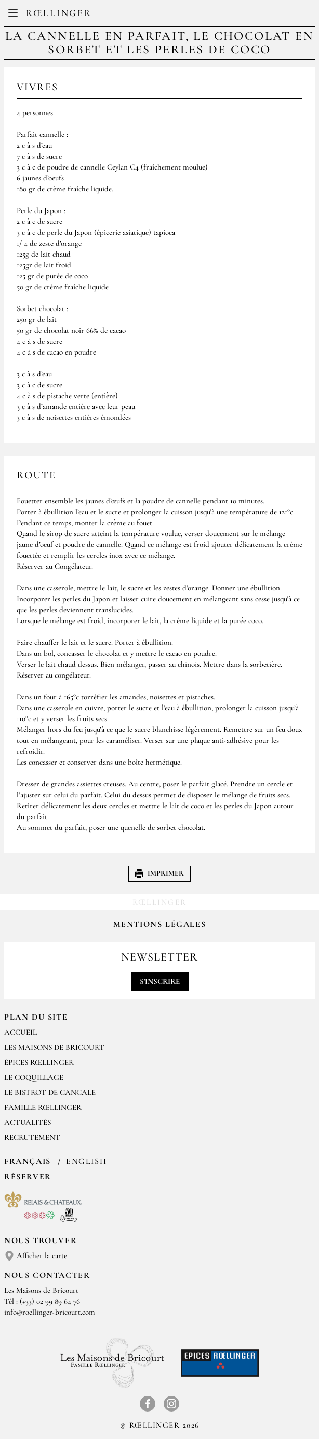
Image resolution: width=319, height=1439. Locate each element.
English (86, 1161)
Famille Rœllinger (43, 1107)
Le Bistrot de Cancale (50, 1092)
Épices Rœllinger (39, 1062)
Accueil (20, 1032)
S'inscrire (160, 981)
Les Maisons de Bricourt (54, 1047)
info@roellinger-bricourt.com (49, 1312)
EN (167, 15)
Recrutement (32, 1137)
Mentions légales (159, 924)
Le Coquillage (33, 1077)
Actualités (27, 1122)
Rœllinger (58, 13)
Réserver (27, 1177)
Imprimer (159, 873)
